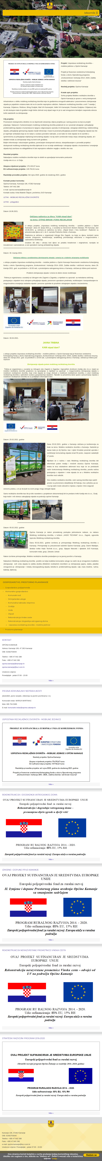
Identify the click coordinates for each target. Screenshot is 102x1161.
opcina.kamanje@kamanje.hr (13, 664)
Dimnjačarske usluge (17, 599)
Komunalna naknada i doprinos (21, 603)
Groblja (11, 606)
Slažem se (91, 1155)
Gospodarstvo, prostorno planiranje (25, 582)
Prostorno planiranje (14, 629)
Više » (51, 681)
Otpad (11, 614)
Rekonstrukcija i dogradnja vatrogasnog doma (28, 621)
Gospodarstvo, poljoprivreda (17, 587)
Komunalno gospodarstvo (17, 591)
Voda (10, 610)
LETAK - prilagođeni (11, 202)
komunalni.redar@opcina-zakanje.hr (22, 708)
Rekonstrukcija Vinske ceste (20, 617)
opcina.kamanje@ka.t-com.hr (13, 667)
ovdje (54, 1158)
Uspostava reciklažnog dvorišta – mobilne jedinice (29, 625)
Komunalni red (14, 595)
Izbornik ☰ (91, 12)
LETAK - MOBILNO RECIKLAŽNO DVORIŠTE (21, 197)
